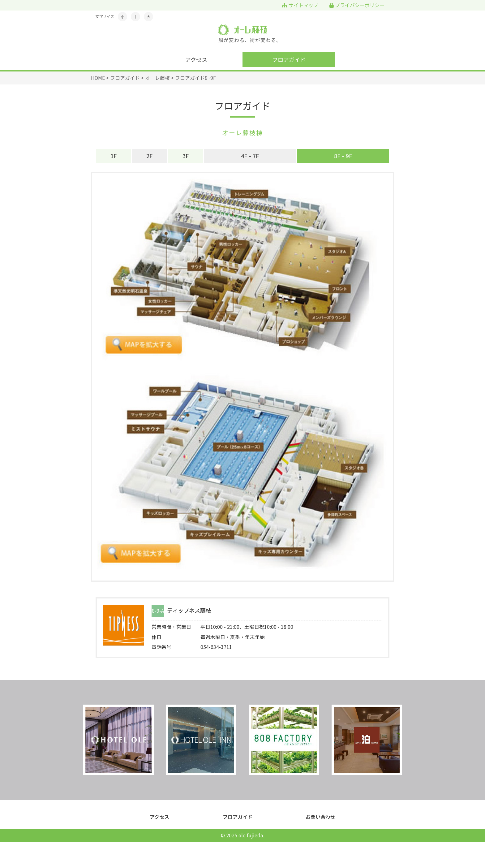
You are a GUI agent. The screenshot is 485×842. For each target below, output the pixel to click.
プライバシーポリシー (356, 5)
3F (185, 156)
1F (113, 156)
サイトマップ (300, 5)
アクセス (196, 59)
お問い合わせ (320, 817)
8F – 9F (343, 156)
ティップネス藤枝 (189, 610)
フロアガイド (289, 59)
